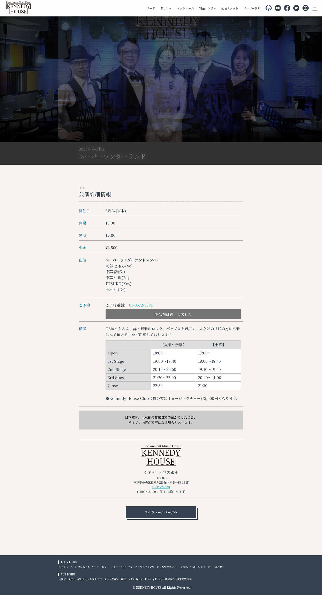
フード (150, 8)
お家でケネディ (66, 579)
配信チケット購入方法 (89, 579)
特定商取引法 (184, 579)
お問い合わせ (135, 579)
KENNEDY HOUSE (148, 587)
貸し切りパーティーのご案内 (208, 566)
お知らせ (186, 566)
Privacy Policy (154, 579)
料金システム (207, 8)
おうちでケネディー (168, 566)
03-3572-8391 (141, 305)
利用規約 (170, 579)
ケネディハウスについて (141, 566)
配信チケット (229, 8)
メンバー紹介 (251, 8)
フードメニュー (100, 566)
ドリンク (166, 8)
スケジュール (185, 8)
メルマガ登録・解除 (115, 579)
